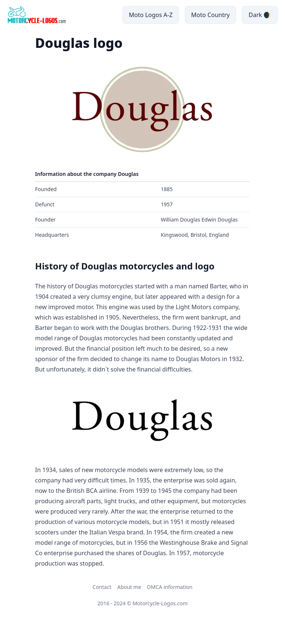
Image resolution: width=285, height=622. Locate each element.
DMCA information (169, 586)
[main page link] (36, 15)
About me (129, 586)
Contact (101, 586)
